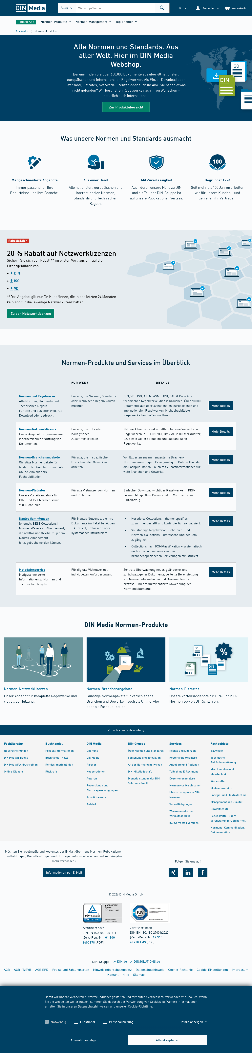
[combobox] (122, 8)
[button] (207, 8)
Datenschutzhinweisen (93, 1006)
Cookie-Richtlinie (140, 1006)
